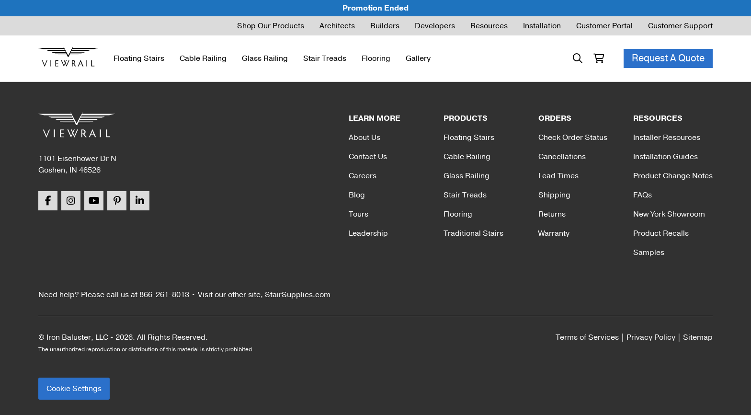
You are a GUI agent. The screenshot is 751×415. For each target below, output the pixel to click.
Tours (358, 214)
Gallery (418, 58)
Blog (357, 195)
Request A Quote (668, 58)
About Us (364, 137)
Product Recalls (661, 233)
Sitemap (698, 337)
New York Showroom (669, 214)
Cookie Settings (74, 388)
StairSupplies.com (297, 294)
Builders (384, 26)
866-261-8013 (164, 294)
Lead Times (558, 176)
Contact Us (368, 156)
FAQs (642, 195)
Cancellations (562, 156)
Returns (552, 214)
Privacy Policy (650, 337)
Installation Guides (665, 156)
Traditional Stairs (473, 233)
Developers (435, 26)
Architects (337, 26)
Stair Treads (324, 58)
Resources (489, 26)
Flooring (376, 58)
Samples (648, 252)
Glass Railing (265, 58)
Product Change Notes (673, 176)
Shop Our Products (270, 26)
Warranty (553, 233)
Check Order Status (572, 137)
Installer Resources (666, 137)
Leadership (368, 233)
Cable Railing (203, 58)
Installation (542, 26)
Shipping (554, 195)
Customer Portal (604, 26)
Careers (362, 176)
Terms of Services (587, 337)
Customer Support (680, 26)
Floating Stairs (139, 58)
